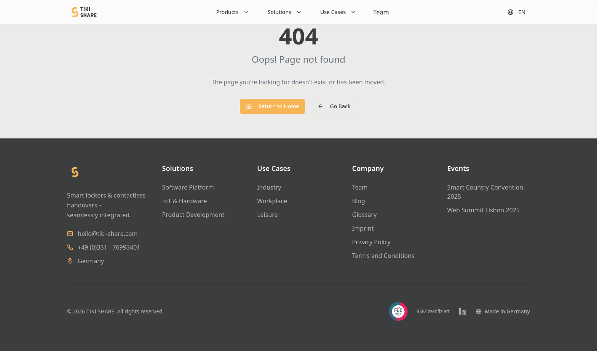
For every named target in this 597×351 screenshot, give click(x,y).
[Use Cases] (338, 12)
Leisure (267, 214)
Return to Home (272, 106)
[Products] (232, 12)
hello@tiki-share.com (107, 233)
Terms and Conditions (383, 255)
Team (381, 12)
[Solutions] (285, 12)
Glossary (364, 214)
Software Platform (188, 187)
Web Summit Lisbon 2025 (483, 210)
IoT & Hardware (184, 201)
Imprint (363, 228)
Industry (269, 187)
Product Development (193, 214)
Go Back (334, 106)
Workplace (272, 201)
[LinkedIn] (462, 311)
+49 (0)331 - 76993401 (109, 247)
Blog (358, 201)
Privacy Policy (371, 242)
